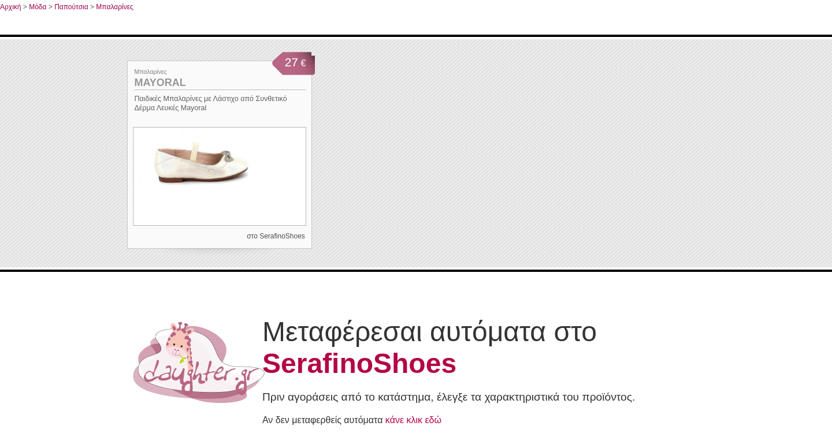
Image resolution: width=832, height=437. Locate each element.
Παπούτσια (71, 7)
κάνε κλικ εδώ (413, 420)
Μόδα (37, 7)
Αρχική (10, 7)
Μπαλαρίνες (114, 7)
